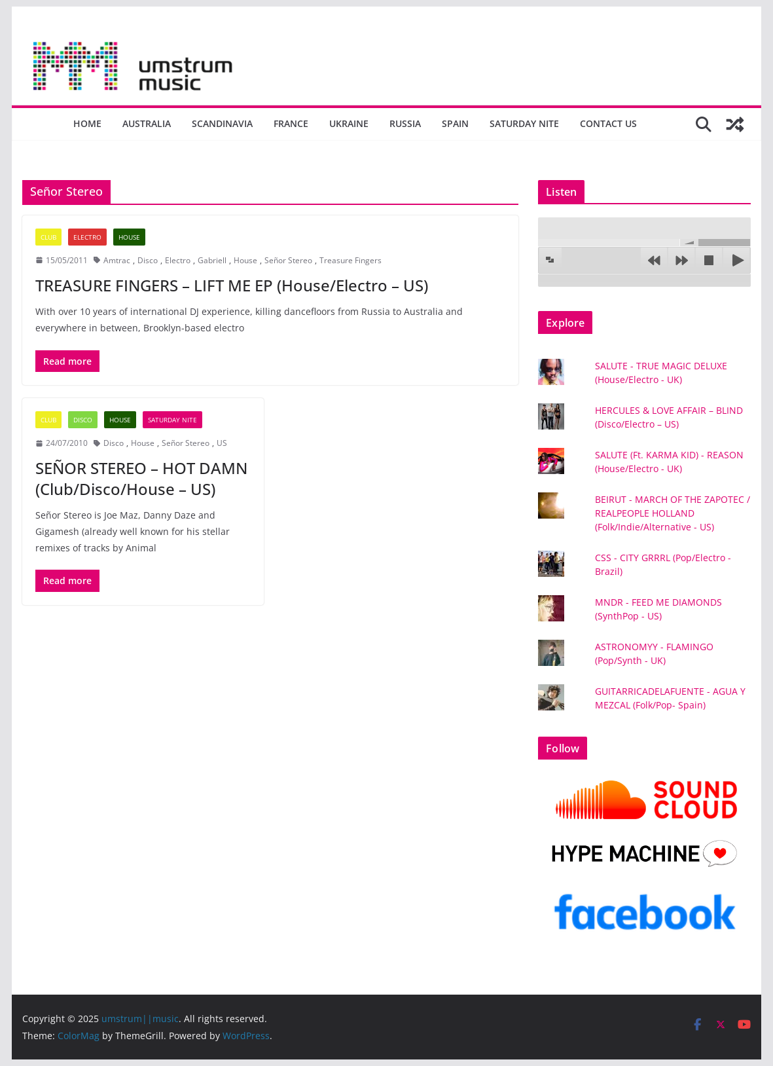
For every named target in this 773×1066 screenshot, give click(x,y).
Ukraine (349, 123)
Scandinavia (222, 123)
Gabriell (212, 260)
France (291, 123)
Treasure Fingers (350, 260)
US (222, 443)
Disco (147, 260)
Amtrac (116, 260)
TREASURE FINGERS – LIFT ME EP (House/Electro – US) (231, 285)
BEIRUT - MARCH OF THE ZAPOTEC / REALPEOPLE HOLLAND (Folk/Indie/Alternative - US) (672, 513)
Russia (405, 123)
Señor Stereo (288, 260)
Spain (455, 123)
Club (48, 237)
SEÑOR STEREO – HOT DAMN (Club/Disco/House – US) (141, 478)
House (129, 237)
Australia (146, 123)
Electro (87, 237)
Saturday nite (524, 123)
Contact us (608, 123)
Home (87, 123)
